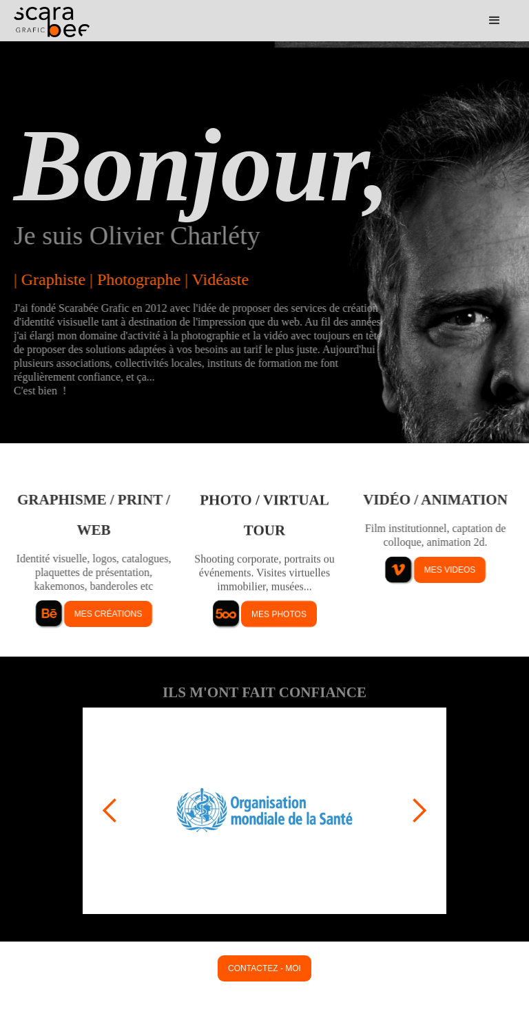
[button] (494, 20)
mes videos (450, 570)
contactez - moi (264, 968)
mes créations (108, 614)
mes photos (279, 614)
